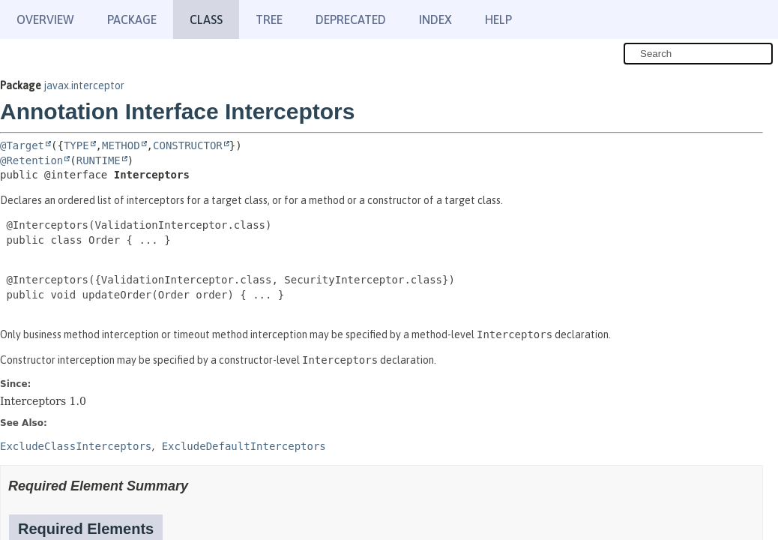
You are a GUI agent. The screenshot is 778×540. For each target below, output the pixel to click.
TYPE (76, 146)
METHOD (121, 146)
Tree (269, 19)
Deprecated (351, 19)
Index (435, 19)
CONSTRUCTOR (188, 146)
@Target (22, 146)
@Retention (31, 160)
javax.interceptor (83, 86)
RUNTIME (98, 160)
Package (132, 19)
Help (498, 19)
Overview (45, 19)
